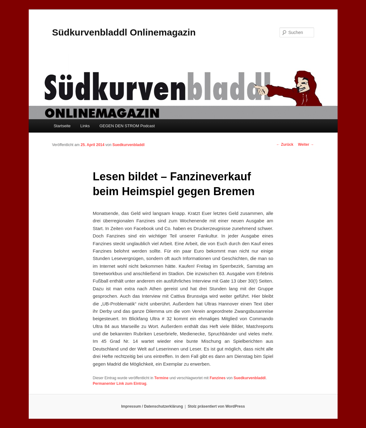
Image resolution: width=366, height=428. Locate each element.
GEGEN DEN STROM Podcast (127, 126)
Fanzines (217, 378)
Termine (161, 378)
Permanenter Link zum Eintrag (119, 383)
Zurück (284, 144)
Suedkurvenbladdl (128, 145)
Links (85, 126)
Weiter (306, 144)
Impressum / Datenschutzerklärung (152, 406)
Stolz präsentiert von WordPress (216, 406)
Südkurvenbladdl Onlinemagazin (124, 32)
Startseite (62, 126)
